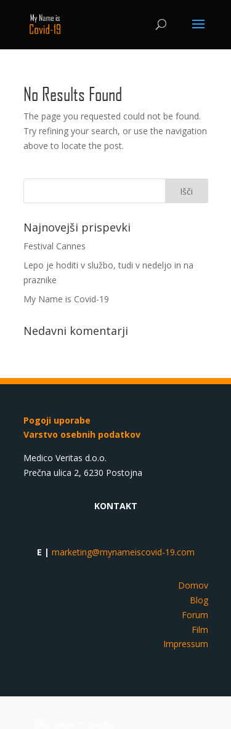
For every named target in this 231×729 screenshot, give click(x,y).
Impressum (185, 644)
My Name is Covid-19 (66, 299)
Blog (199, 600)
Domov (193, 585)
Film (200, 629)
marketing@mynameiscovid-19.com (123, 552)
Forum (195, 615)
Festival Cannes (54, 246)
